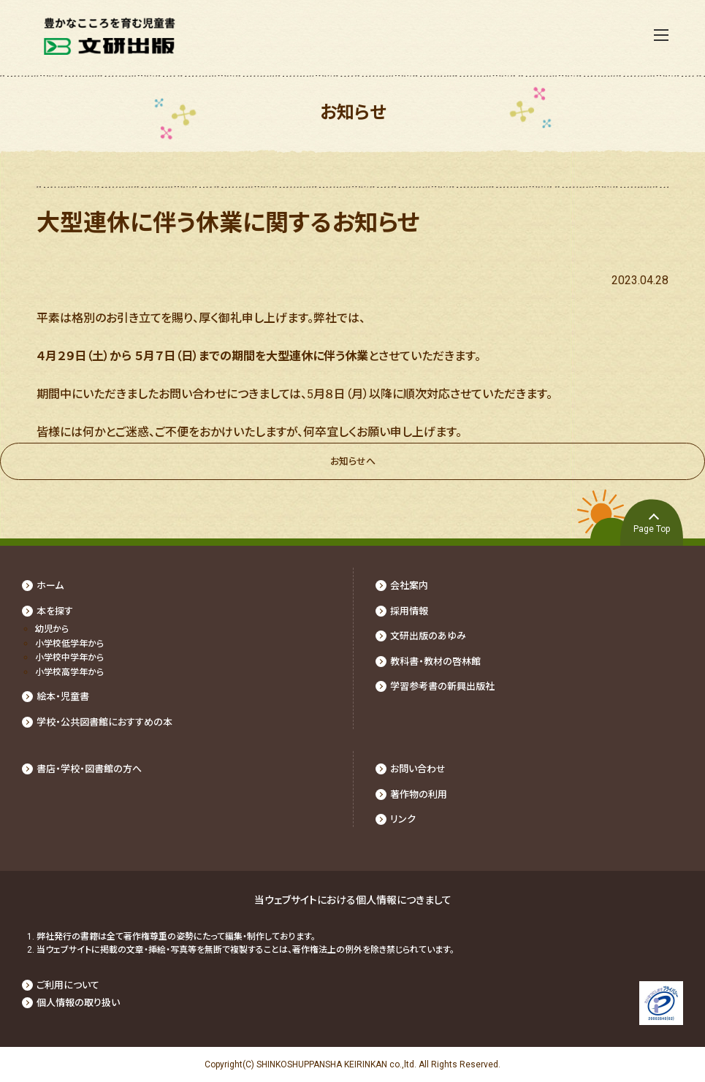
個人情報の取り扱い (78, 1002)
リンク (403, 819)
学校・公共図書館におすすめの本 (104, 722)
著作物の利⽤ (418, 794)
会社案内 (409, 585)
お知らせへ (353, 461)
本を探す (55, 611)
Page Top (651, 529)
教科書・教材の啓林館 (435, 661)
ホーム (50, 585)
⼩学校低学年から (69, 644)
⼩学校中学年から (69, 657)
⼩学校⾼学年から (69, 672)
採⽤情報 (409, 611)
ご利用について (68, 985)
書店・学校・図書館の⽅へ (89, 768)
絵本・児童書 (63, 696)
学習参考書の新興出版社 (442, 686)
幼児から (52, 629)
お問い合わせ (418, 768)
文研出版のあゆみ (428, 635)
